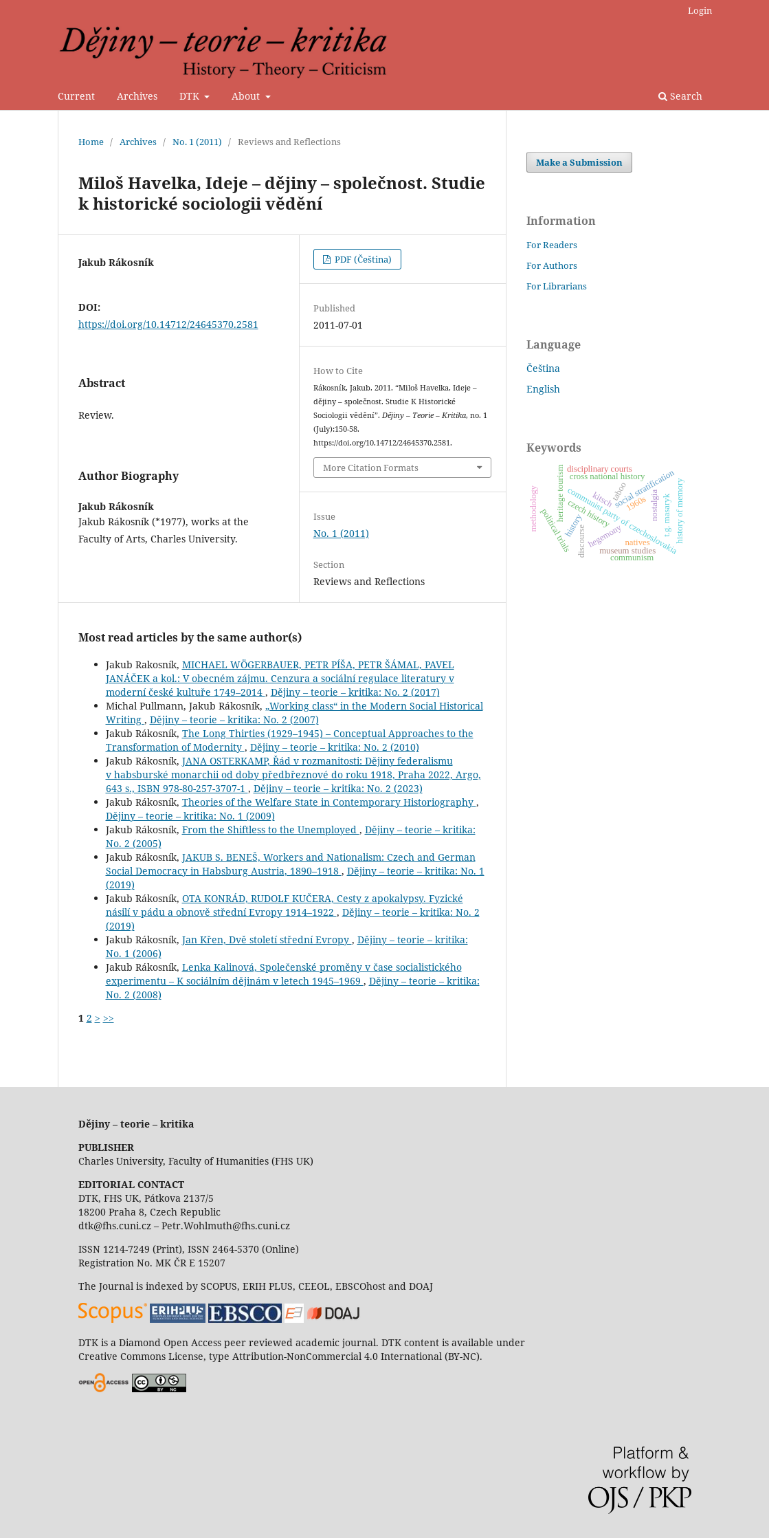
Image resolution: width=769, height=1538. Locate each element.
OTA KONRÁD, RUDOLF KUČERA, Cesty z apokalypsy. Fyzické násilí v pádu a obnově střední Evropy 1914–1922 (284, 905)
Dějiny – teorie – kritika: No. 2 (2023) (338, 788)
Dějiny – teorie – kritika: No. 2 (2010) (334, 747)
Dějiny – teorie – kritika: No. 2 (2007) (234, 719)
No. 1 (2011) (197, 141)
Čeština (543, 368)
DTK (190, 95)
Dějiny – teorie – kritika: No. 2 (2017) (355, 692)
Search (680, 95)
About (247, 95)
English (543, 388)
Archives (137, 95)
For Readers (551, 245)
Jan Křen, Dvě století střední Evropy (267, 939)
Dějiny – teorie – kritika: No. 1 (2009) (190, 815)
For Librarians (556, 286)
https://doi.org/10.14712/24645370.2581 (168, 324)
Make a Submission (579, 162)
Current (76, 95)
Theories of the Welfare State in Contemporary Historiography (329, 802)
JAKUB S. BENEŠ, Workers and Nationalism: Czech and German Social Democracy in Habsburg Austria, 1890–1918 (291, 863)
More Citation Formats (371, 467)
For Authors (551, 265)
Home (91, 141)
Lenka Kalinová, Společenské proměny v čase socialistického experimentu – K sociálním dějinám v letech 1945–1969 (284, 973)
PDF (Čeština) (362, 259)
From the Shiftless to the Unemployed (270, 829)
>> (108, 1017)
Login (700, 10)
